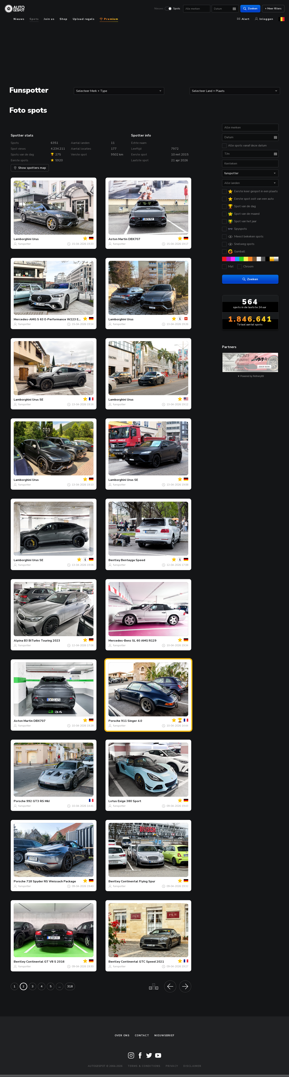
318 (70, 986)
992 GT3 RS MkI (38, 801)
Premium (109, 19)
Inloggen (264, 19)
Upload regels (83, 19)
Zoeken (250, 8)
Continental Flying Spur (138, 881)
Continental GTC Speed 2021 (142, 962)
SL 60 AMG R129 (144, 641)
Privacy (172, 1066)
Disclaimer (192, 1066)
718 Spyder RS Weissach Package (51, 881)
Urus (35, 239)
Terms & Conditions (144, 1066)
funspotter (24, 244)
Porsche (114, 721)
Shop (64, 19)
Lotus (112, 801)
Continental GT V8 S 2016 (45, 962)
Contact (142, 1035)
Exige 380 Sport (129, 801)
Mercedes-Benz (119, 641)
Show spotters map (30, 168)
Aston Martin (117, 239)
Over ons (122, 1035)
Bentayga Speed (133, 560)
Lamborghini (22, 239)
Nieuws (158, 8)
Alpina (18, 641)
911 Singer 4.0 (131, 721)
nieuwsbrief (164, 1035)
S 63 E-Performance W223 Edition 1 (63, 319)
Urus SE (37, 400)
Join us (49, 19)
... (59, 986)
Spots (176, 8)
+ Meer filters (273, 8)
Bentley (114, 560)
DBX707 (134, 239)
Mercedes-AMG (25, 319)
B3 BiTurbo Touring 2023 (42, 641)
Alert (243, 19)
